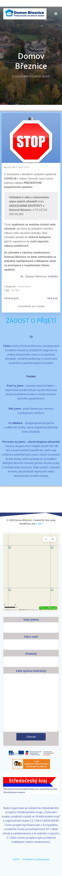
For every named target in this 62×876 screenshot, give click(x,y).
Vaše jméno (31, 625)
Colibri (39, 523)
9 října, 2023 (22, 167)
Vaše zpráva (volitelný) (31, 700)
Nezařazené (24, 286)
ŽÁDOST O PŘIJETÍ (31, 320)
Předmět (31, 659)
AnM (9, 167)
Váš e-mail (31, 642)
